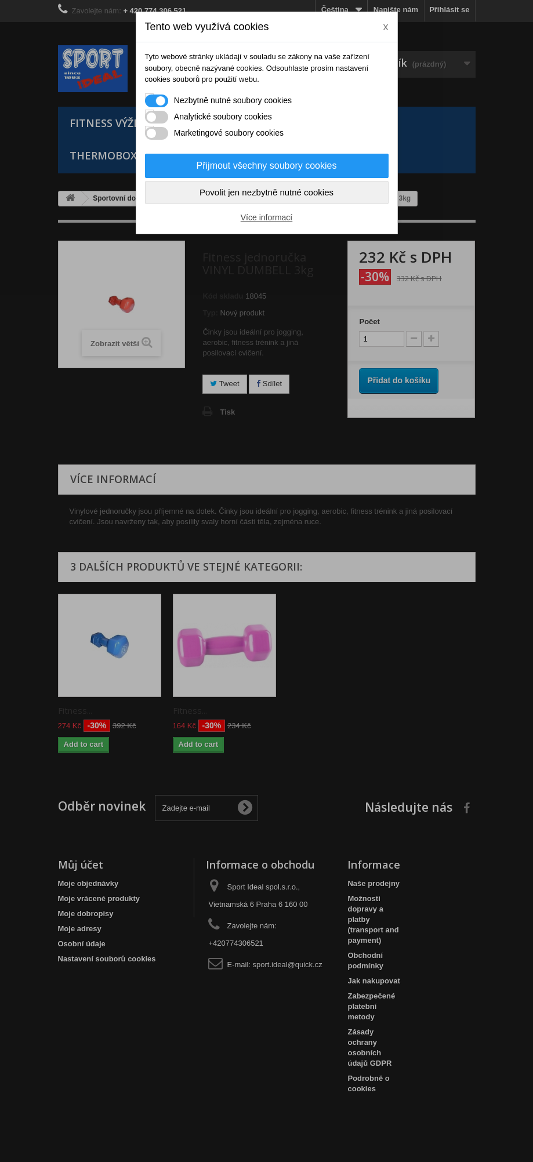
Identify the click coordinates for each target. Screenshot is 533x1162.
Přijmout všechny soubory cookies (267, 165)
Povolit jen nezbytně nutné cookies (266, 192)
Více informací (266, 217)
